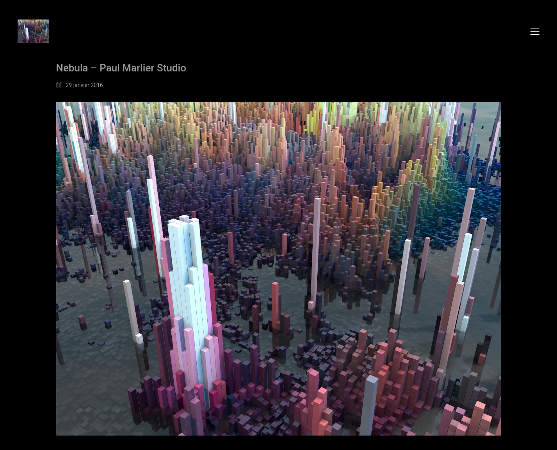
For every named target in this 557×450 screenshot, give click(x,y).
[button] (534, 31)
